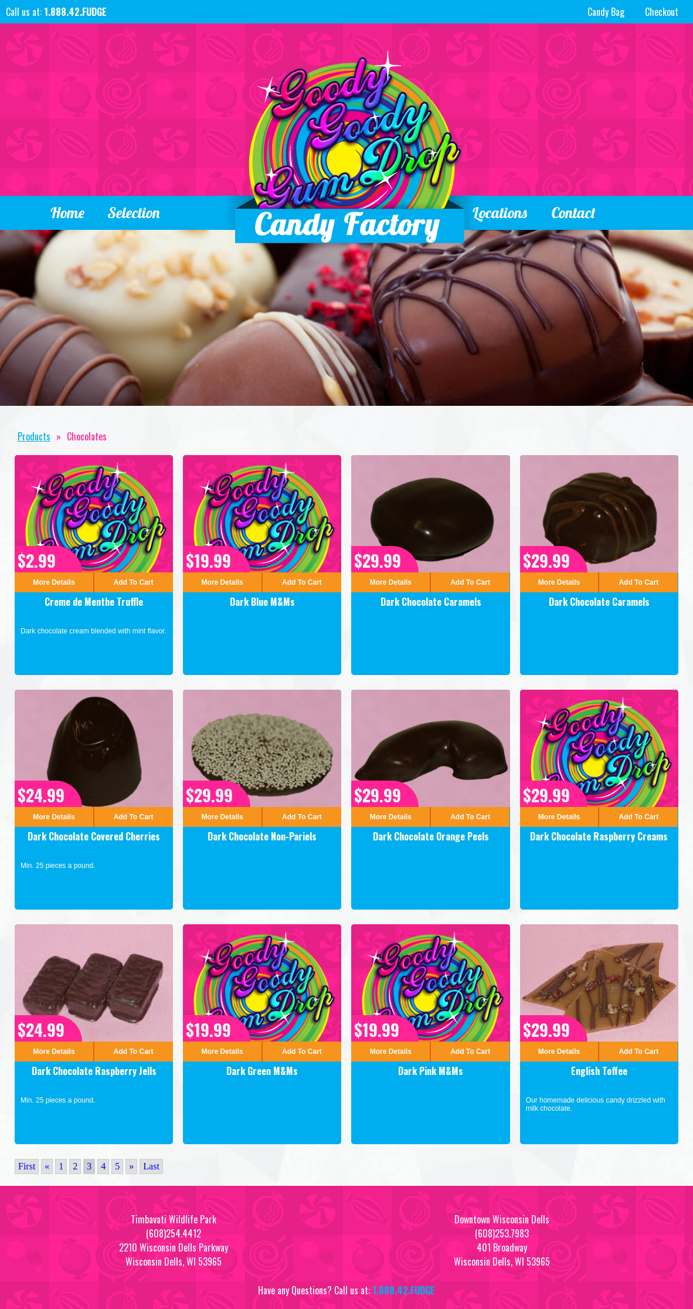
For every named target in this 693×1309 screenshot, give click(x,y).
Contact (573, 212)
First (26, 1166)
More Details (53, 582)
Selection (134, 212)
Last (151, 1166)
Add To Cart (134, 582)
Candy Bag (604, 12)
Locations (500, 212)
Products (34, 436)
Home (67, 212)
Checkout (661, 12)
